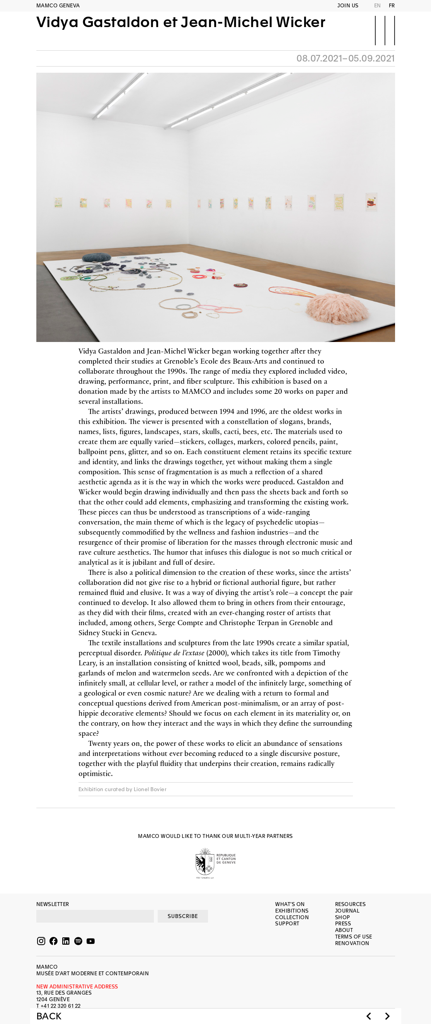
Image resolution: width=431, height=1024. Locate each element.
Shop (342, 917)
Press (343, 924)
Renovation (352, 943)
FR (392, 6)
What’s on (290, 904)
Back (49, 1016)
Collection (292, 917)
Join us (348, 6)
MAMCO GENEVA (58, 6)
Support (287, 924)
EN (377, 6)
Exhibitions (292, 911)
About (344, 930)
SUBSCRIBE (183, 916)
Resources (350, 904)
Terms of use (353, 937)
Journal (347, 911)
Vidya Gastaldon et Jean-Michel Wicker (181, 29)
